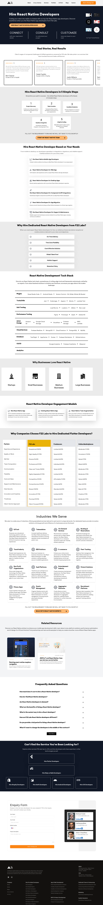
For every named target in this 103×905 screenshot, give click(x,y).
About (29, 2)
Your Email (12, 819)
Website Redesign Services (57, 893)
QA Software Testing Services (84, 900)
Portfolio (53, 2)
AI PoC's (61, 2)
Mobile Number (13, 825)
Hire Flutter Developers (31, 888)
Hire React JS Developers (31, 891)
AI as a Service (37, 2)
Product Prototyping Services (57, 901)
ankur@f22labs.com (83, 834)
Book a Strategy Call (32, 846)
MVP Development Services (57, 899)
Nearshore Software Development (85, 888)
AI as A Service (10, 891)
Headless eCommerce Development (58, 888)
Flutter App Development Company (58, 884)
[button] (12, 828)
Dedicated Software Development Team (87, 884)
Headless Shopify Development (58, 886)
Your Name (12, 814)
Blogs (67, 2)
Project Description (14, 831)
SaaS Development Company (57, 891)
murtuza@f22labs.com (83, 815)
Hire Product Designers (31, 903)
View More (51, 733)
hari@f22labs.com (82, 825)
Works (8, 887)
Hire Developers (29, 884)
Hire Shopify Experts (30, 886)
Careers (73, 2)
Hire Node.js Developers (31, 895)
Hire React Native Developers (32, 893)
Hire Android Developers (31, 897)
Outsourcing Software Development (86, 886)
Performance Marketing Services (85, 894)
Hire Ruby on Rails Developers (32, 901)
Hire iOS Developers (30, 899)
